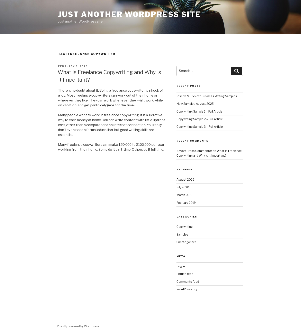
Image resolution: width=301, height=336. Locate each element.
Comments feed (187, 281)
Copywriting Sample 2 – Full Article (199, 119)
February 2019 (186, 202)
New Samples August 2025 (195, 103)
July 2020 (182, 187)
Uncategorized (186, 242)
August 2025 (185, 179)
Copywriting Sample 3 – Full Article (199, 126)
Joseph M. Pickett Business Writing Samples (206, 96)
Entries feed (184, 274)
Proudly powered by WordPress (78, 326)
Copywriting (184, 226)
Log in (180, 266)
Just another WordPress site (129, 14)
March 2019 (184, 195)
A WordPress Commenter (194, 151)
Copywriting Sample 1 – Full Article (199, 111)
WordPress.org (186, 289)
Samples (182, 234)
